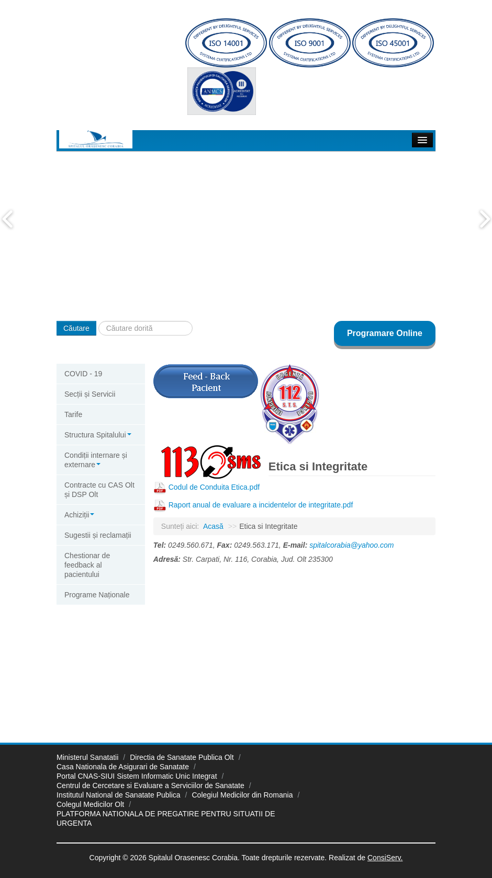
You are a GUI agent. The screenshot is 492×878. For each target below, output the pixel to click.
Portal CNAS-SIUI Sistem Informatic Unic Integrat (137, 776)
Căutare (76, 328)
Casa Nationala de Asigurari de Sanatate (123, 767)
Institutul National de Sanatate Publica (119, 795)
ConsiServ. (384, 857)
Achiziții (79, 515)
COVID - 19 (83, 373)
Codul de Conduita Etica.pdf (214, 487)
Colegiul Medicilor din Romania (242, 795)
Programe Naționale (97, 595)
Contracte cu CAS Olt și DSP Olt (99, 490)
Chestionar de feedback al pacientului (87, 565)
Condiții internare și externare (95, 460)
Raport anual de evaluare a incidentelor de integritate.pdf (261, 505)
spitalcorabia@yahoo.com (351, 545)
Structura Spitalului (97, 435)
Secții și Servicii (89, 394)
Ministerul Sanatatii (87, 757)
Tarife (73, 414)
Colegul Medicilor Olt (90, 804)
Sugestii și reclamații (97, 535)
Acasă (213, 526)
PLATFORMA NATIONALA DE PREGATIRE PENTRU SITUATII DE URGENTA (166, 818)
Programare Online (384, 333)
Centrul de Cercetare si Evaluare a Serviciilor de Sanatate (150, 785)
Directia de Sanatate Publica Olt (181, 757)
